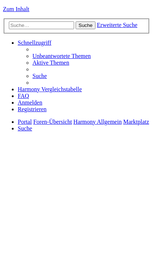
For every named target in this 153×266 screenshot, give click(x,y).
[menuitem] (61, 56)
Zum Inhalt (16, 9)
